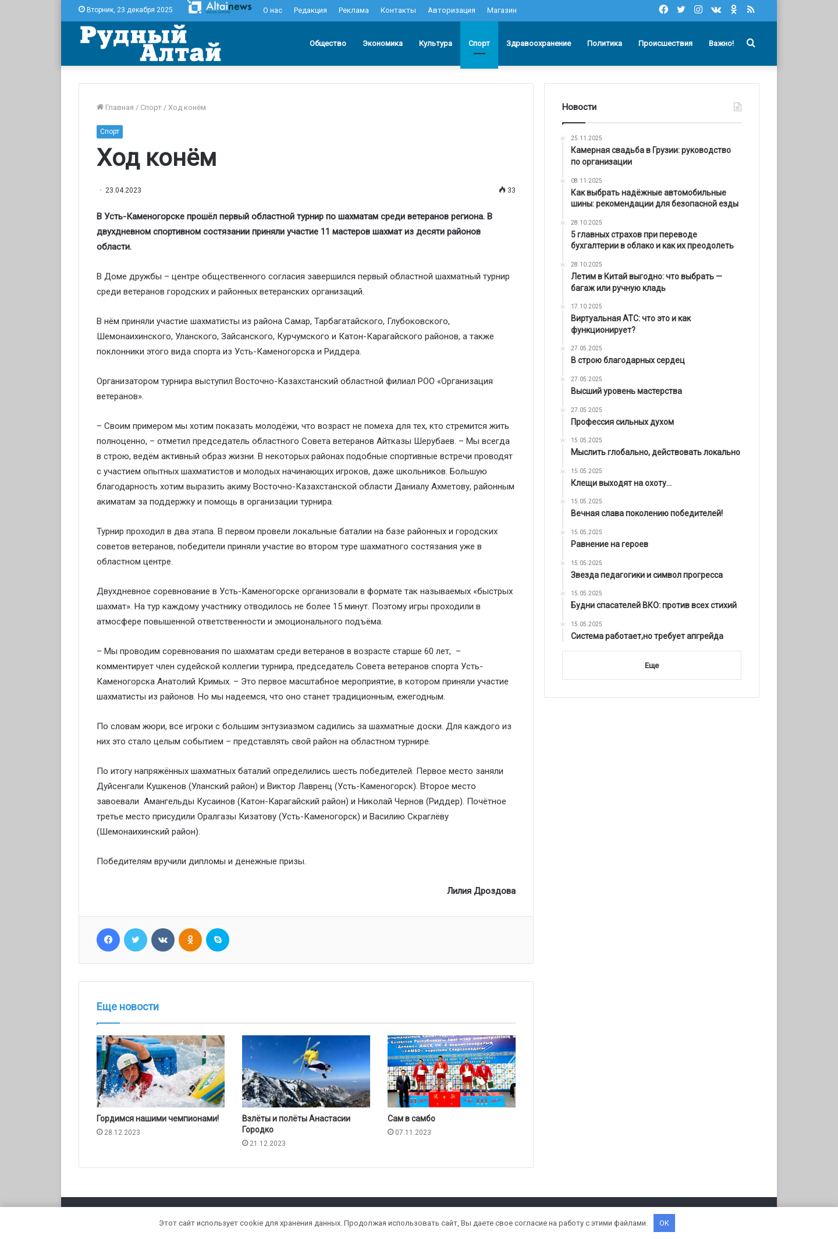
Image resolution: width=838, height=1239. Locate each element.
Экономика (383, 43)
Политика (604, 43)
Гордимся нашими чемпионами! (158, 1118)
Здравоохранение (538, 43)
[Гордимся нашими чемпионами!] (161, 1071)
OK (664, 1223)
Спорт (479, 43)
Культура (435, 43)
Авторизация (451, 10)
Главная (115, 107)
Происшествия (665, 43)
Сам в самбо (411, 1118)
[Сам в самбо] (452, 1071)
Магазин (502, 10)
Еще (652, 665)
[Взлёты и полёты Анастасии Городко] (306, 1071)
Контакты (398, 10)
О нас (272, 10)
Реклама (354, 10)
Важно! (721, 43)
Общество (328, 43)
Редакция (310, 10)
